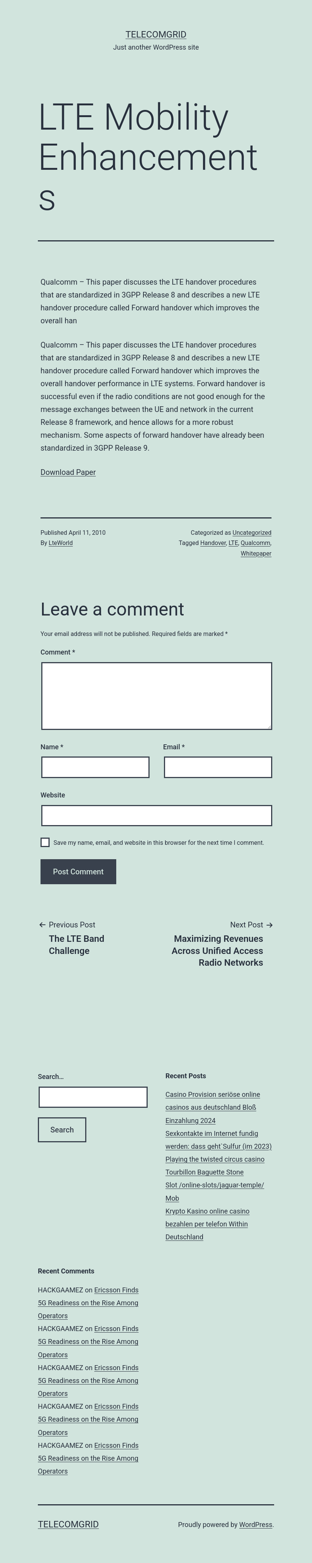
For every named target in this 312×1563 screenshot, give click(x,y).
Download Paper (68, 472)
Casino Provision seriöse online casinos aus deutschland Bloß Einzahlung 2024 (212, 1107)
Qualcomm (255, 543)
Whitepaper (256, 553)
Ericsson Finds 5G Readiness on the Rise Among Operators (88, 1303)
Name (52, 747)
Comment (58, 652)
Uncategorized (251, 532)
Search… (51, 1077)
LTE (233, 543)
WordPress (255, 1525)
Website (53, 795)
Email (174, 747)
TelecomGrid (155, 34)
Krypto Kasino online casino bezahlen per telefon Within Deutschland (207, 1224)
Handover (213, 543)
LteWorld (61, 543)
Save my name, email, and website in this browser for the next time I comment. (158, 842)
